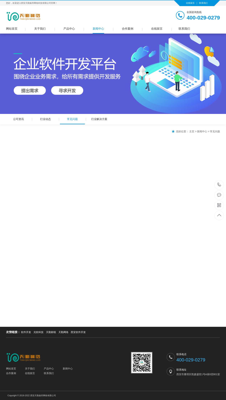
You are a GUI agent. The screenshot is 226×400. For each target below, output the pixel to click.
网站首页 (11, 28)
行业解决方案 (99, 119)
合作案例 (127, 28)
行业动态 (45, 119)
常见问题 (72, 121)
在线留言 (190, 3)
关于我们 (40, 28)
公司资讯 (18, 119)
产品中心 (69, 28)
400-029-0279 (219, 185)
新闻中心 (98, 28)
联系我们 (203, 3)
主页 (191, 131)
